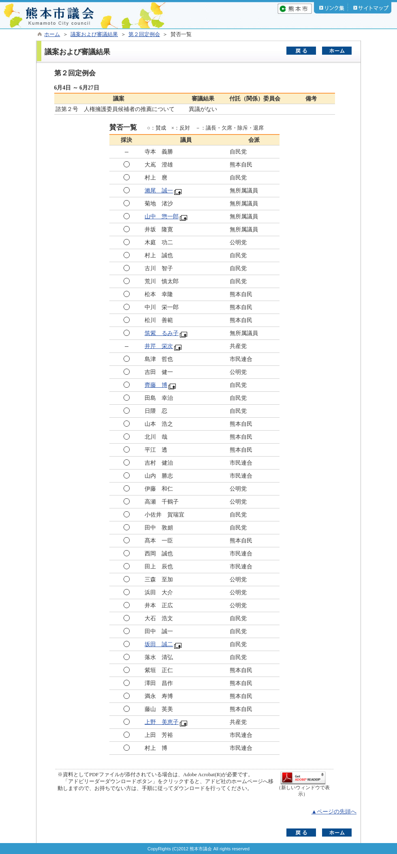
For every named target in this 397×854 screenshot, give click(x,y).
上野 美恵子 (162, 722)
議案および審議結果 (94, 34)
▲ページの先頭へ (333, 812)
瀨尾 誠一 (159, 191)
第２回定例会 (144, 34)
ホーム (52, 34)
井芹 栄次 (159, 346)
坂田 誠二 (159, 644)
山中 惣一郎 (162, 217)
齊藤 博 (156, 385)
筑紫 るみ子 (162, 333)
